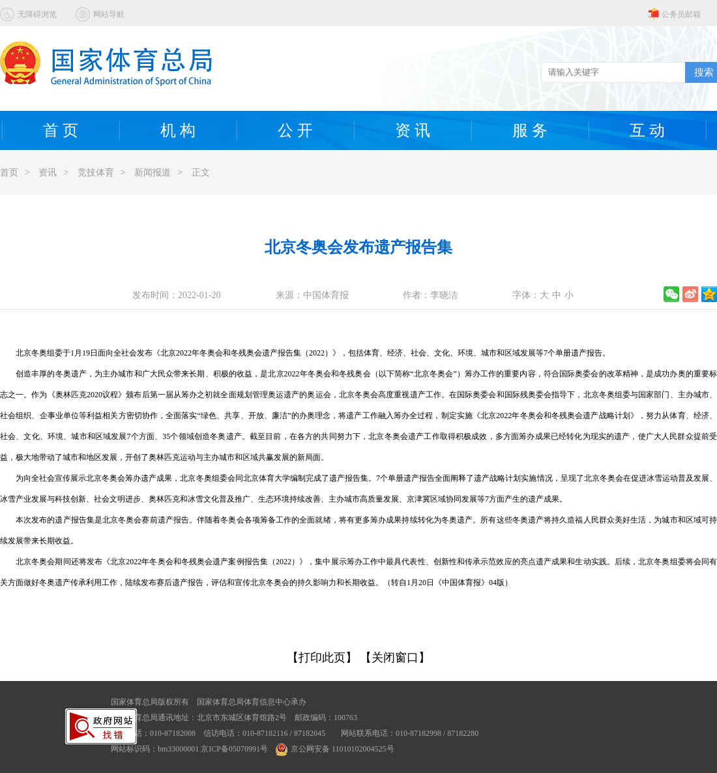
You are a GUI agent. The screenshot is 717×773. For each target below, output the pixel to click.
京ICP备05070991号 (234, 748)
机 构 (178, 130)
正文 (201, 172)
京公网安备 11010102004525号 (335, 748)
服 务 (530, 130)
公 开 (295, 130)
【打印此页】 (322, 657)
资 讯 (412, 130)
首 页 (60, 130)
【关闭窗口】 (395, 657)
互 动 (647, 130)
